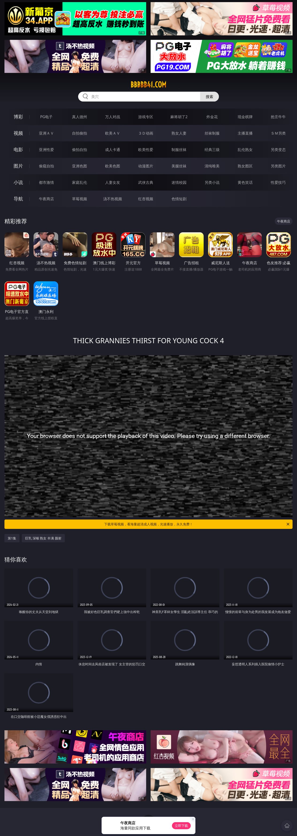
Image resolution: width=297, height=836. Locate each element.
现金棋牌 (245, 116)
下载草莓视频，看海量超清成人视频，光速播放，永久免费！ (197, 524)
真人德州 (79, 116)
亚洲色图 (79, 166)
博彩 (18, 116)
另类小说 (212, 182)
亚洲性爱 (46, 149)
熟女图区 (245, 166)
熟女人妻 (179, 133)
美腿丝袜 (179, 166)
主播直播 (245, 133)
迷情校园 (179, 182)
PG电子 (46, 116)
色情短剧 (179, 198)
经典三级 (212, 149)
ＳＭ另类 (278, 133)
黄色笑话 (245, 182)
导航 (18, 199)
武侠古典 (145, 182)
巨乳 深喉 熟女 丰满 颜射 (43, 538)
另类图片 (278, 166)
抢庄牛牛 (278, 116)
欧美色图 (112, 166)
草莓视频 (79, 198)
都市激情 (46, 182)
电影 (18, 149)
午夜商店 (46, 198)
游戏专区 (145, 116)
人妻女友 (112, 182)
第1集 (12, 538)
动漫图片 (145, 166)
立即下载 (181, 825)
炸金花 (212, 116)
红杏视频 (145, 198)
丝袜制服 (212, 133)
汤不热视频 (112, 198)
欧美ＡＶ (112, 133)
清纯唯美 (212, 166)
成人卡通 (112, 149)
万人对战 (112, 116)
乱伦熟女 (245, 149)
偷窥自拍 (46, 166)
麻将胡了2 (178, 116)
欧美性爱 (145, 149)
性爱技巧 (278, 182)
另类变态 (278, 149)
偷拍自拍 (79, 149)
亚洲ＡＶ (46, 133)
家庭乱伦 (79, 182)
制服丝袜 (179, 149)
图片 (18, 166)
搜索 (209, 96)
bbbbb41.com (148, 84)
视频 (18, 133)
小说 (18, 182)
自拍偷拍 (79, 133)
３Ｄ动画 (145, 133)
